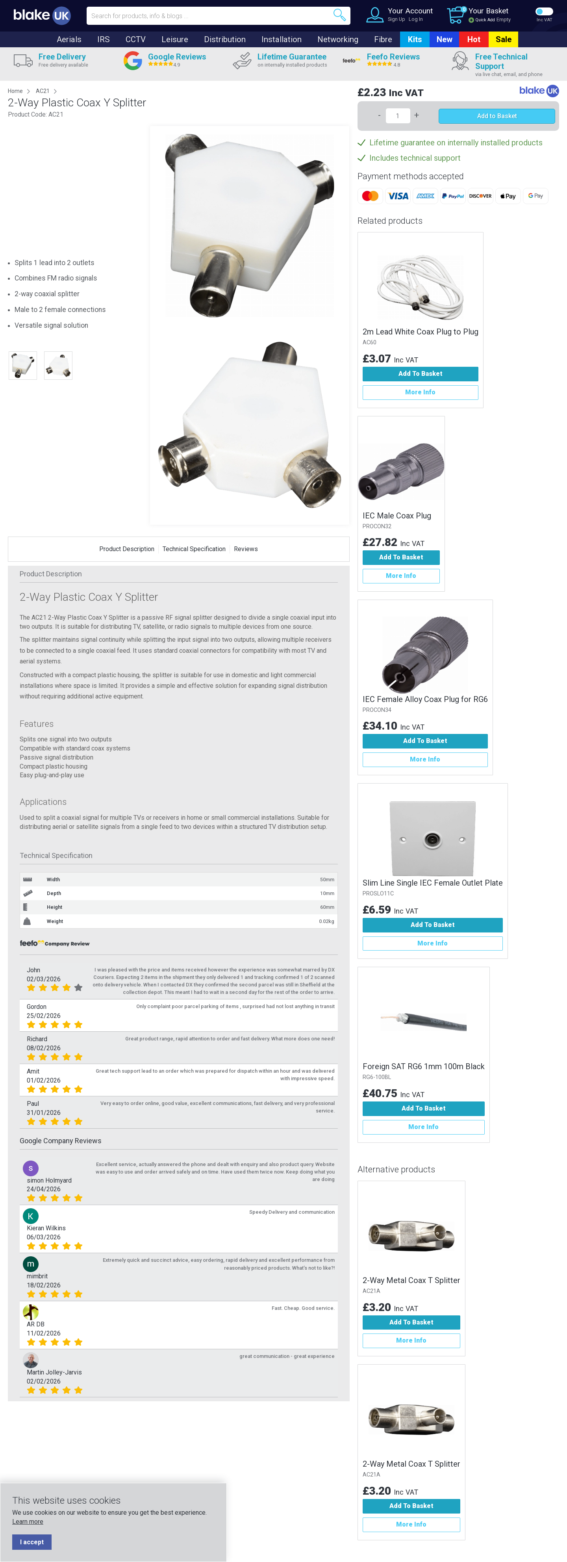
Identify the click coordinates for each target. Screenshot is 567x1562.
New (444, 39)
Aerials (69, 39)
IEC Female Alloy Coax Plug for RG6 (425, 699)
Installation (281, 39)
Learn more (27, 1521)
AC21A (371, 1291)
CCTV (136, 39)
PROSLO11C (378, 893)
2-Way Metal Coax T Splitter (411, 1280)
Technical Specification (194, 549)
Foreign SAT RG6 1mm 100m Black (424, 1066)
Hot (473, 39)
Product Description (126, 549)
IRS (103, 39)
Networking (337, 39)
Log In (416, 19)
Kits (415, 39)
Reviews (246, 549)
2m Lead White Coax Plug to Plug (420, 331)
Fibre (383, 39)
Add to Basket (497, 116)
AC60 (369, 342)
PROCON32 (377, 526)
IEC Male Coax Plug (397, 515)
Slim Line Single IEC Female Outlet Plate (433, 883)
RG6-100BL (377, 1077)
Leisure (174, 39)
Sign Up (396, 19)
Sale (503, 39)
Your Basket (488, 10)
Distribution (225, 39)
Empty (504, 19)
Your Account (410, 10)
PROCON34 (377, 710)
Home (15, 91)
